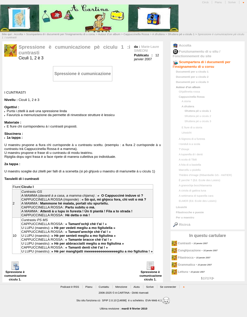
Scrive (232, 2)
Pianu (218, 2)
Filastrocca (183, 257)
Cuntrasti (181, 243)
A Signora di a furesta (192, 138)
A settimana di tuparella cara (196, 195)
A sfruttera (158, 34)
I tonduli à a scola (189, 143)
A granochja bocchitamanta (195, 185)
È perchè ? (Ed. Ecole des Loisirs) (199, 180)
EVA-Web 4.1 (157, 300)
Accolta (18, 34)
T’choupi (184, 149)
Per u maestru (185, 217)
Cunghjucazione (186, 250)
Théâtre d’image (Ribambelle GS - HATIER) (205, 175)
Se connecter (168, 286)
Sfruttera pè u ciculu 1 (181, 34)
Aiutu (136, 286)
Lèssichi (187, 132)
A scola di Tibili (188, 159)
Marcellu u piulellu (190, 169)
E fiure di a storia (192, 127)
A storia (186, 101)
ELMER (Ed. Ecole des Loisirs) (197, 200)
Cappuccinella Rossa (136, 34)
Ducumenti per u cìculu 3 (192, 81)
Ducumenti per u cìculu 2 (192, 76)
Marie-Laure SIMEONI (146, 48)
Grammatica (184, 264)
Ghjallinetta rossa (189, 91)
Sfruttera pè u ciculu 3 (198, 121)
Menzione (121, 286)
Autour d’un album (109, 34)
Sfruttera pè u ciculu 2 (198, 115)
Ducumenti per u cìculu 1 (192, 71)
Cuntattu (104, 286)
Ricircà (181, 224)
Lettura (180, 271)
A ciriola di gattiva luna (192, 190)
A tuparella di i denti (191, 154)
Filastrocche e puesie (190, 212)
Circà (205, 2)
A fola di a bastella (190, 164)
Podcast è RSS (70, 286)
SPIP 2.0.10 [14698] (114, 300)
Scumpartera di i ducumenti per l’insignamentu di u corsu (60, 34)
